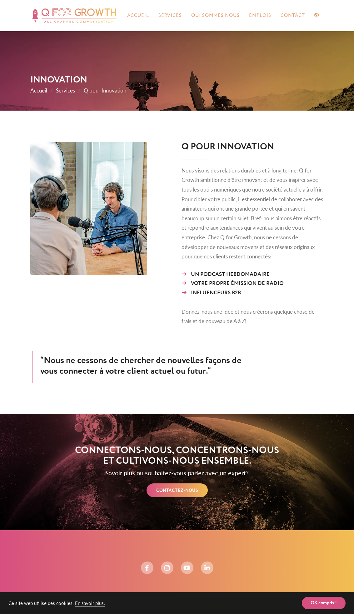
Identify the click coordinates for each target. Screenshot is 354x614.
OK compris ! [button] (324, 603)
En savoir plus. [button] (90, 603)
